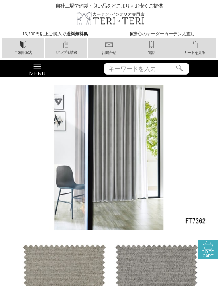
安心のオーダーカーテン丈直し (164, 33)
